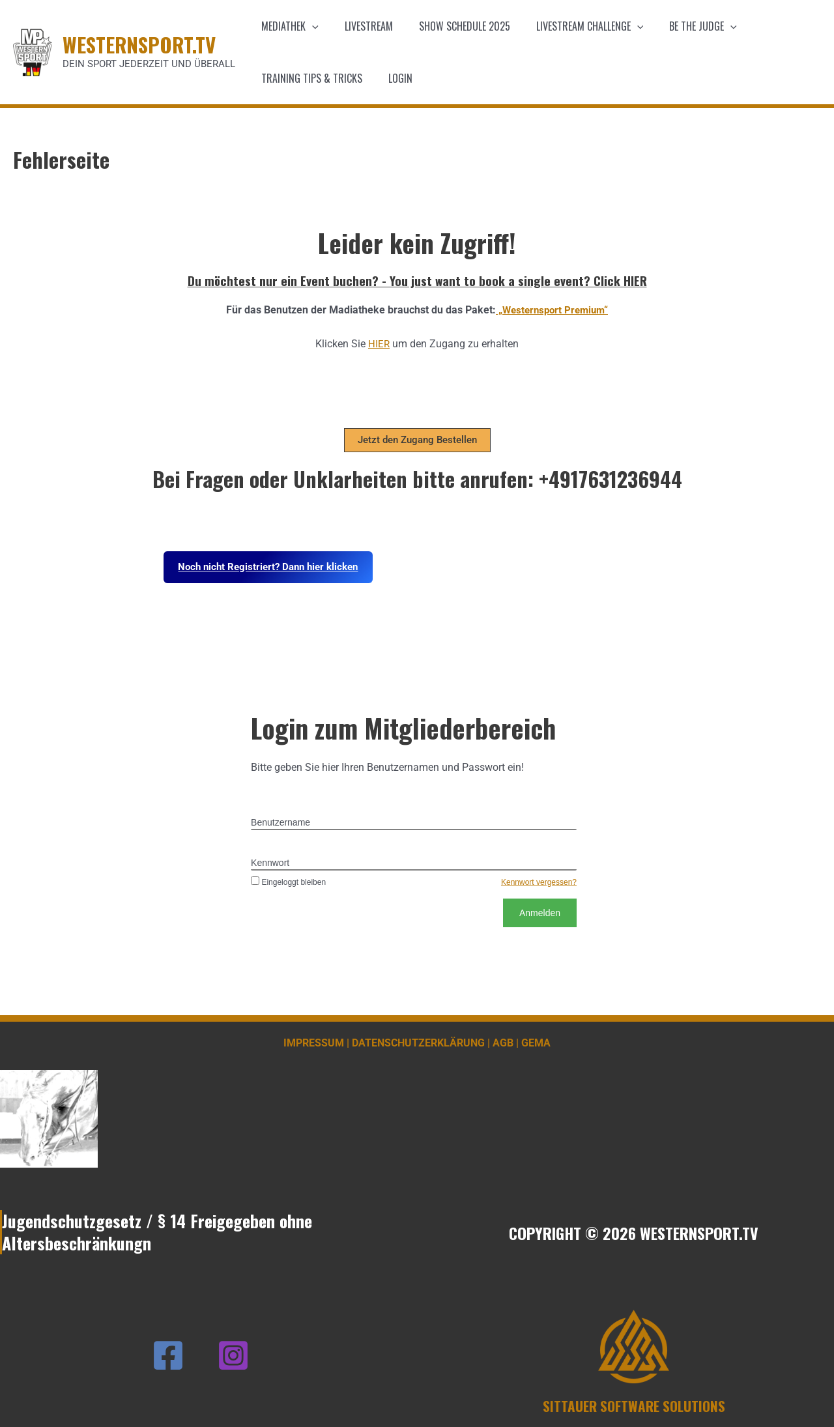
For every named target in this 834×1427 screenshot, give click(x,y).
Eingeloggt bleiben (288, 882)
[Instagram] (233, 1355)
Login (393, 78)
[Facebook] (168, 1355)
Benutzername (280, 822)
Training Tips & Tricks (309, 78)
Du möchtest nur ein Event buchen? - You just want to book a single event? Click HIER (417, 280)
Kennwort (270, 863)
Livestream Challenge (572, 26)
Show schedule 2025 (451, 26)
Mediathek (287, 26)
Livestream (361, 26)
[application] (309, 26)
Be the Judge (679, 26)
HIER (379, 344)
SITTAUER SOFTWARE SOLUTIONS (634, 1405)
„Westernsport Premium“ (552, 310)
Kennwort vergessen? (539, 882)
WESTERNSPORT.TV (139, 44)
